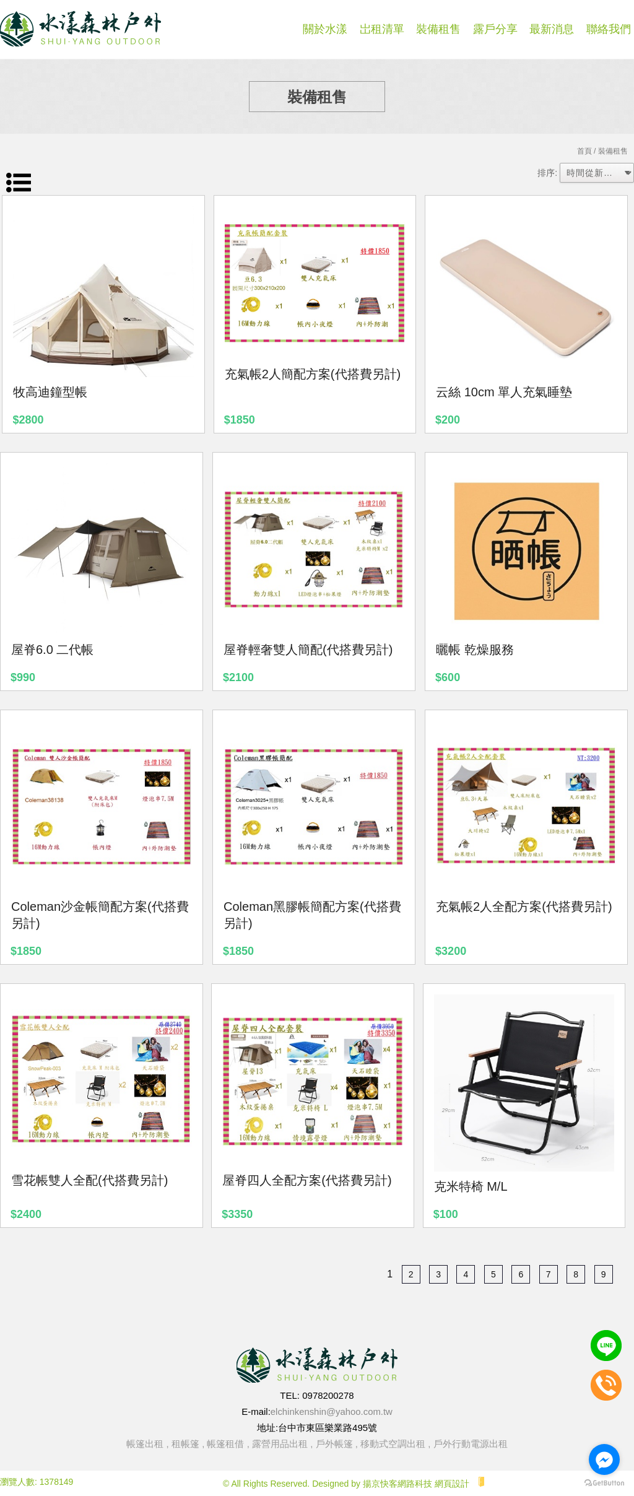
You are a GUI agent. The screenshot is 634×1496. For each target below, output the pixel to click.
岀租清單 (382, 29)
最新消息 (551, 29)
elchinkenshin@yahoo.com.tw (331, 1411)
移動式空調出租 (392, 1443)
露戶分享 (495, 29)
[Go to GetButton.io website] (604, 1483)
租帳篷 (185, 1443)
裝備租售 (438, 29)
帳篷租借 (225, 1443)
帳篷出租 (144, 1443)
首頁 (584, 151)
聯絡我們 (608, 29)
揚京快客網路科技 (397, 1484)
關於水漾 (325, 29)
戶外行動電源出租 (470, 1443)
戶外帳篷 (334, 1443)
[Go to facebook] (604, 1459)
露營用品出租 (280, 1443)
